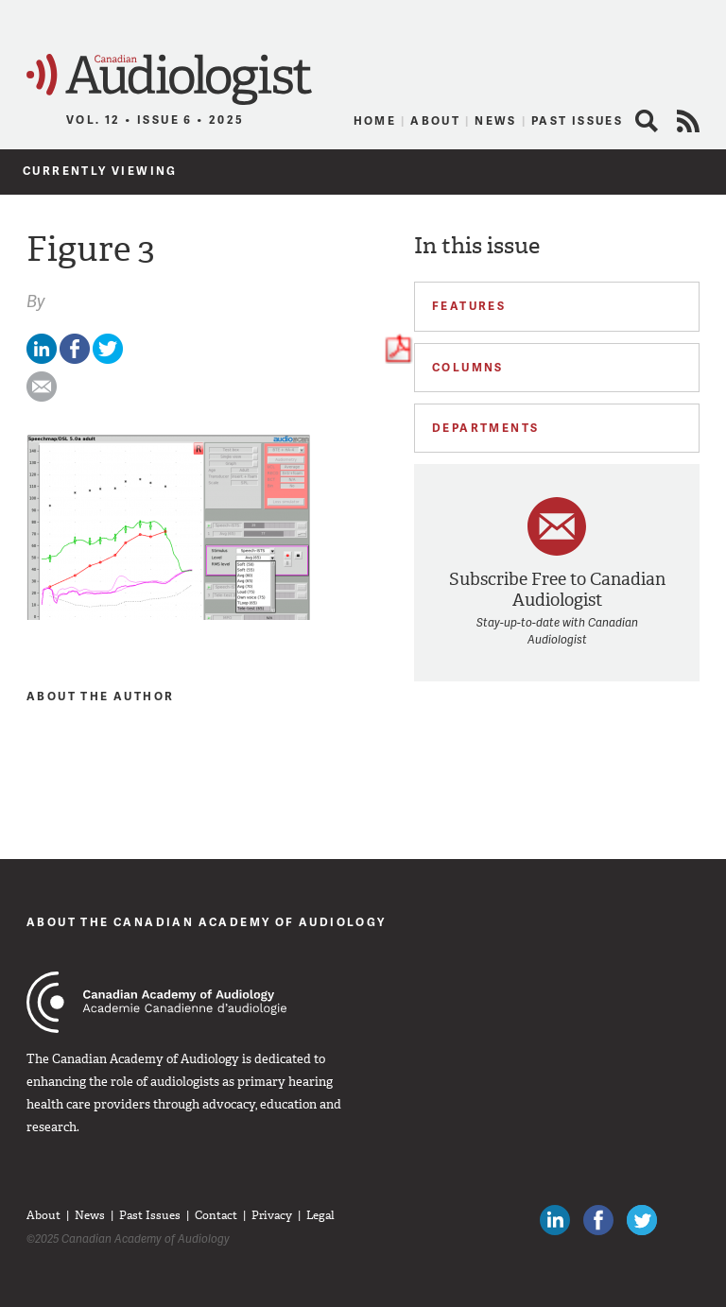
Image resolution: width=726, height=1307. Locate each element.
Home (375, 120)
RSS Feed (688, 121)
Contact (216, 1215)
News (496, 120)
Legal (320, 1215)
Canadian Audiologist (169, 80)
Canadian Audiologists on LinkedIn (555, 1220)
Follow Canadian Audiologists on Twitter (642, 1220)
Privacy (271, 1215)
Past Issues (577, 120)
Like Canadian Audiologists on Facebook (598, 1220)
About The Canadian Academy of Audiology (206, 922)
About (435, 120)
